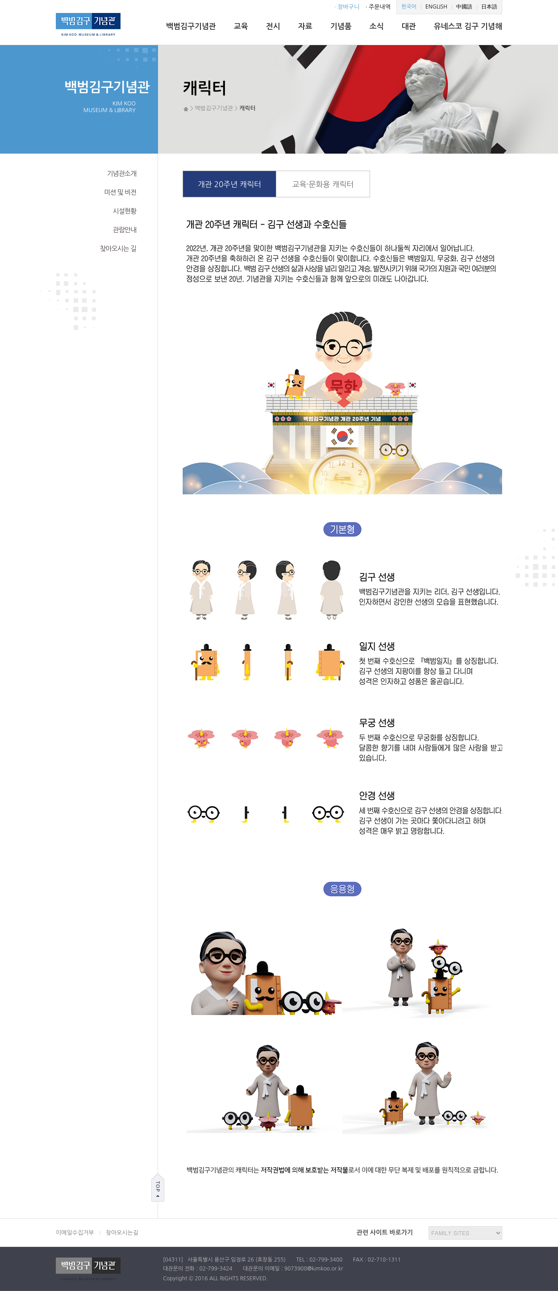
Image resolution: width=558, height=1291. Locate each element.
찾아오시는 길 (118, 248)
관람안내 (124, 229)
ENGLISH (436, 6)
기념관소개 (121, 173)
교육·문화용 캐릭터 (323, 184)
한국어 (408, 6)
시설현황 (124, 211)
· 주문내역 (378, 7)
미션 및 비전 (120, 192)
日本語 (489, 6)
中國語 (464, 6)
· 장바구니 (346, 7)
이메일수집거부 (75, 1233)
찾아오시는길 (122, 1233)
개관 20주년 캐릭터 (229, 184)
